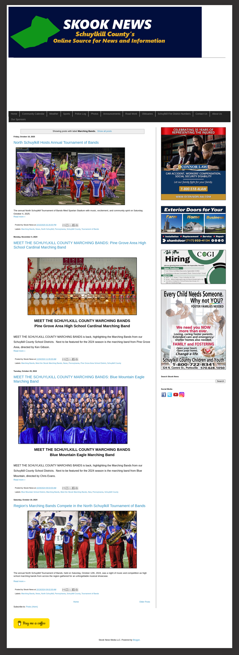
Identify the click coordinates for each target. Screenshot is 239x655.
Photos (94, 113)
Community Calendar (33, 113)
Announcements (111, 113)
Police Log (80, 113)
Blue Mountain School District (33, 492)
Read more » (19, 217)
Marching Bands (28, 229)
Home (14, 113)
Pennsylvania (60, 229)
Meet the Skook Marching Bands (49, 363)
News (38, 229)
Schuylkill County (74, 229)
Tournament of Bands (90, 229)
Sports (66, 113)
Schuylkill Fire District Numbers (174, 113)
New (90, 492)
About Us (217, 113)
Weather (53, 113)
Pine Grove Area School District (93, 363)
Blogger (136, 640)
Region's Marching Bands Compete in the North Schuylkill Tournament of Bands (79, 506)
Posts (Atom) (32, 607)
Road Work (131, 113)
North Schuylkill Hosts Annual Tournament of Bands (56, 142)
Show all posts (104, 131)
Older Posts (144, 602)
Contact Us (201, 113)
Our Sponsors (18, 119)
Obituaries (147, 113)
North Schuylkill (47, 229)
